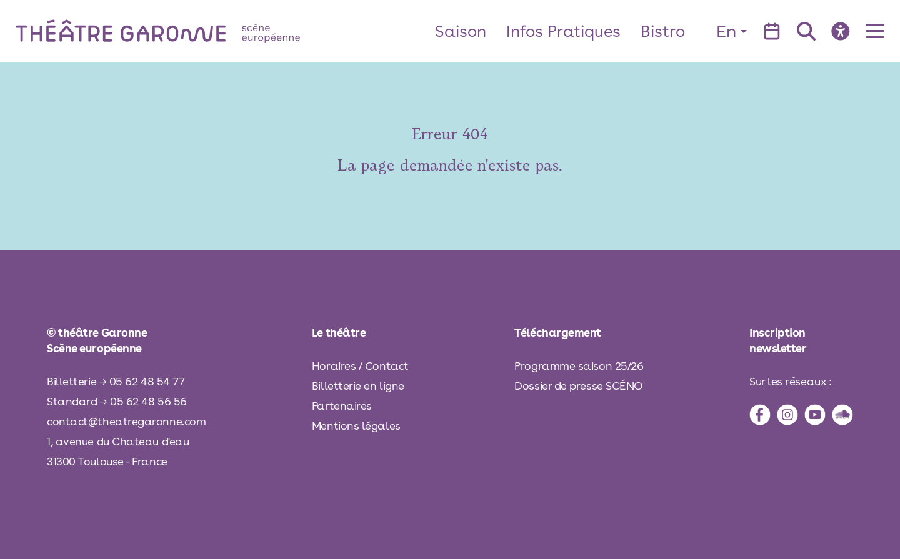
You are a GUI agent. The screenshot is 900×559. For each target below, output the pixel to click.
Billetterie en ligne (358, 385)
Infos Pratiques (563, 31)
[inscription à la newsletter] (801, 340)
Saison (460, 31)
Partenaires (342, 405)
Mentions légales (356, 425)
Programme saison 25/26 (578, 365)
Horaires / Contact (360, 365)
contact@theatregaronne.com (126, 421)
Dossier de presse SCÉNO (578, 385)
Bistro (663, 31)
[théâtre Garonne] (176, 31)
